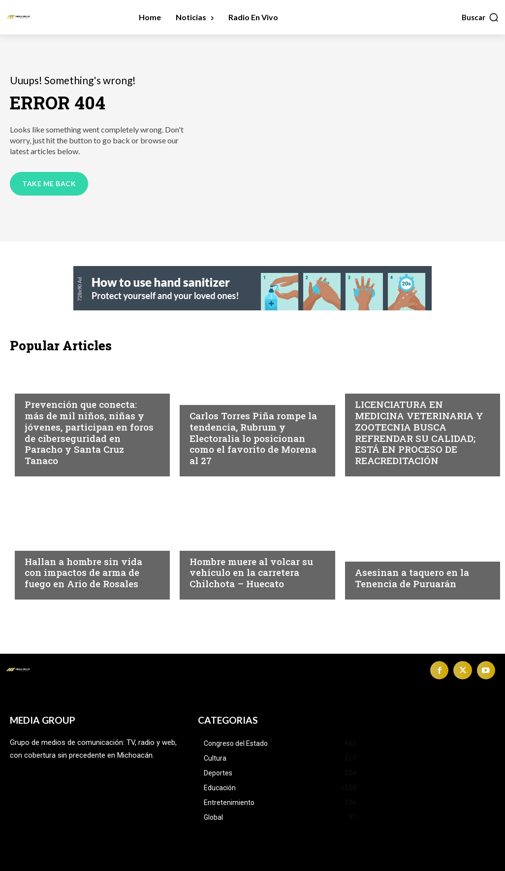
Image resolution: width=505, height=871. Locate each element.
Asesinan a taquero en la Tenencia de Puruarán (412, 578)
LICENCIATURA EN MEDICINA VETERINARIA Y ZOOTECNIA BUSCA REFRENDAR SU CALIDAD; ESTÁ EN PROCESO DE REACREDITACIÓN (419, 432)
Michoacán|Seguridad (68, 542)
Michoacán (47, 385)
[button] (480, 17)
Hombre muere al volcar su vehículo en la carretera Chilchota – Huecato (251, 572)
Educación (376, 385)
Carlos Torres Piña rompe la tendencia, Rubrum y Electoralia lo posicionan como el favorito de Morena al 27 (253, 438)
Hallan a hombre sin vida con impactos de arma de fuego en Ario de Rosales (83, 572)
